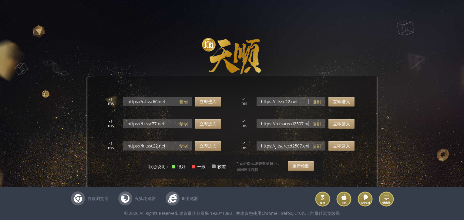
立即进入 (208, 101)
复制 (183, 101)
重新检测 (300, 166)
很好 (181, 166)
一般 (201, 166)
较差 (221, 166)
